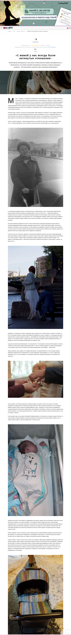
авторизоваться (53, 47)
